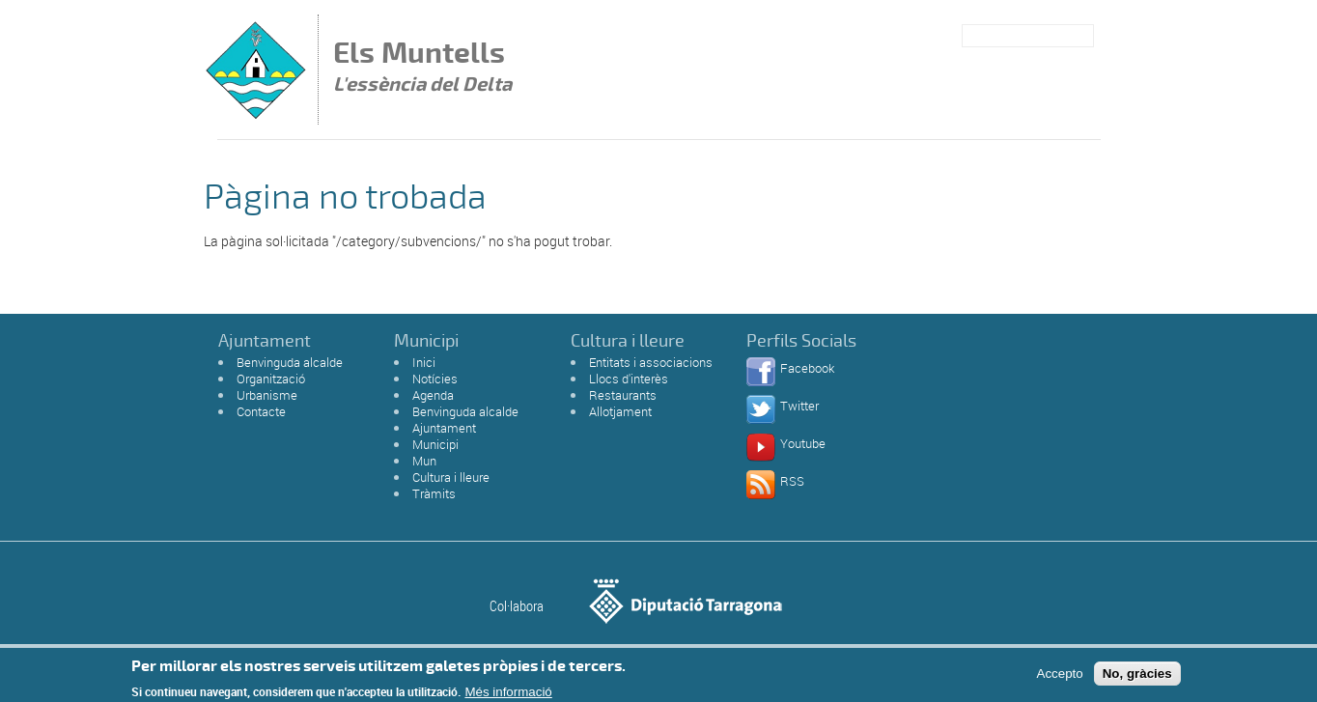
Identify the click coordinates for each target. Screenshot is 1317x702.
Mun (424, 460)
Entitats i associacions (651, 362)
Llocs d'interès (628, 378)
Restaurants (623, 395)
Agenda (433, 395)
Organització (271, 378)
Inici (423, 362)
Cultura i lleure (451, 477)
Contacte (261, 411)
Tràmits (434, 493)
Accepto (1060, 676)
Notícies (435, 378)
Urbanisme (267, 395)
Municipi (435, 444)
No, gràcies (1137, 676)
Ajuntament (444, 427)
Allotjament (620, 411)
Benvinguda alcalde (290, 362)
